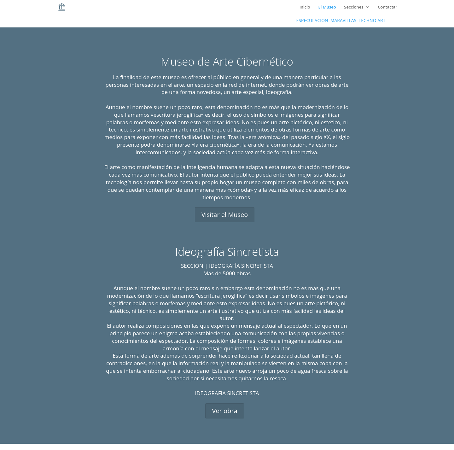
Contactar (387, 7)
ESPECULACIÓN (312, 20)
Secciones (353, 7)
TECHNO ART (371, 20)
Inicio (305, 7)
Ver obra (224, 410)
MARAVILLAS (343, 20)
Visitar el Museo (224, 214)
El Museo (327, 7)
